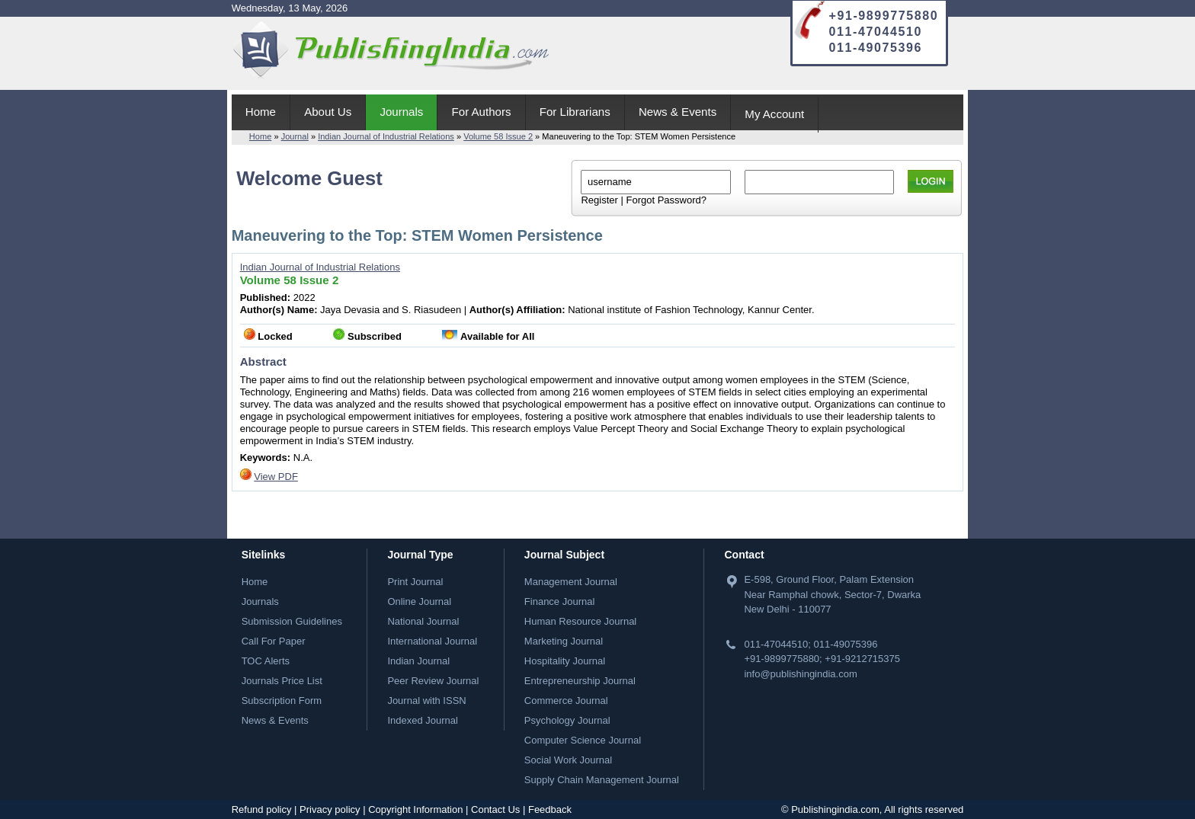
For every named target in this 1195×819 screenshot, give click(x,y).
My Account (774, 113)
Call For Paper (274, 641)
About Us (327, 111)
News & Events (677, 111)
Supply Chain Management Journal (601, 779)
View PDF (276, 476)
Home (260, 111)
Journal (295, 136)
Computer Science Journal (582, 740)
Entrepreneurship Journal (580, 680)
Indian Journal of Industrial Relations (386, 136)
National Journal (423, 621)
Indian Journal (418, 661)
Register (599, 200)
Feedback (550, 809)
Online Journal (419, 601)
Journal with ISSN (426, 700)
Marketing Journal (563, 641)
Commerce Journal (566, 700)
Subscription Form (282, 700)
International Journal (432, 641)
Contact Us (495, 809)
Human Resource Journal (580, 621)
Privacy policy (330, 809)
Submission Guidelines (292, 621)
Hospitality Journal (564, 661)
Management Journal (570, 581)
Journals (401, 111)
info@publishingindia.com (800, 674)
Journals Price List (282, 680)
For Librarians (575, 111)
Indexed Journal (422, 720)
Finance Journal (559, 601)
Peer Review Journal (433, 680)
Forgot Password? (666, 200)
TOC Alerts (266, 661)
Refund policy (262, 809)
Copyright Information (415, 809)
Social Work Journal (568, 760)
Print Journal (415, 581)
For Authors (481, 111)
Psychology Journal (567, 720)
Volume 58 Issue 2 (498, 136)
